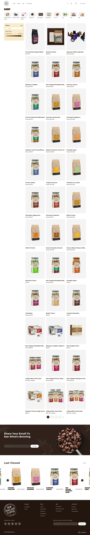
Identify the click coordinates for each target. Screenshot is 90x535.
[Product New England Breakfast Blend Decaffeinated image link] (55, 265)
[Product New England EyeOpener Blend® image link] (76, 363)
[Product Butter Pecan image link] (76, 200)
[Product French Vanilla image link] (35, 167)
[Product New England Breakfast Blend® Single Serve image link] (35, 330)
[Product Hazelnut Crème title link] (76, 84)
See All (84, 462)
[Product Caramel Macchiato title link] (76, 313)
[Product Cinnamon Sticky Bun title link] (55, 117)
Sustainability (27, 506)
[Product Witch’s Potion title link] (35, 248)
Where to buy (74, 509)
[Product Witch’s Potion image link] (35, 232)
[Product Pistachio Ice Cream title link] (76, 182)
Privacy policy (58, 506)
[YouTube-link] (16, 523)
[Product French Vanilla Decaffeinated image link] (35, 102)
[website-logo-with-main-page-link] (6, 3)
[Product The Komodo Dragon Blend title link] (35, 52)
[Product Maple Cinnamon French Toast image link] (55, 134)
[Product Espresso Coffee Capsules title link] (76, 52)
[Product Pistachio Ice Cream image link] (76, 167)
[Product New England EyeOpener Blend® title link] (76, 378)
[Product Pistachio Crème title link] (35, 280)
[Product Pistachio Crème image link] (35, 265)
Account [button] (83, 3)
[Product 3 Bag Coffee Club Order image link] (76, 396)
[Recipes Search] (14, 28)
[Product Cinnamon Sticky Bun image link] (55, 102)
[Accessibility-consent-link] (82, 532)
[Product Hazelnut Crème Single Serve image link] (35, 396)
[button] (7, 480)
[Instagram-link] (10, 523)
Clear (21, 25)
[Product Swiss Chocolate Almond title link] (55, 248)
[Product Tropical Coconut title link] (55, 182)
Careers (26, 509)
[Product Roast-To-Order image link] (55, 36)
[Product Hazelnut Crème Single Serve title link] (35, 411)
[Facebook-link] (6, 523)
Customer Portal (75, 511)
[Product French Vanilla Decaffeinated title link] (35, 117)
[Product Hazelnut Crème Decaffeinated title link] (35, 150)
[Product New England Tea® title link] (76, 346)
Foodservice (42, 515)
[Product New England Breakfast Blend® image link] (55, 69)
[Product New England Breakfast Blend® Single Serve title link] (35, 346)
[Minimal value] (14, 36)
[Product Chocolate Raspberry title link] (76, 117)
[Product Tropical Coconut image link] (55, 167)
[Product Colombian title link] (35, 313)
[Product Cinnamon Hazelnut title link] (55, 215)
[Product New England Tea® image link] (76, 330)
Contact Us (74, 506)
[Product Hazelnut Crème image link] (76, 69)
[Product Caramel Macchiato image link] (76, 298)
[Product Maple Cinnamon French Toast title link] (55, 150)
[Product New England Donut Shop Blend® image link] (55, 363)
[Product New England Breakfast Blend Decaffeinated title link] (55, 280)
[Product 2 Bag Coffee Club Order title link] (35, 378)
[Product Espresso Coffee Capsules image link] (76, 36)
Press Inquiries (59, 511)
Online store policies (60, 508)
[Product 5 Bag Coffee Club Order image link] (55, 396)
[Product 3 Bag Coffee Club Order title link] (76, 411)
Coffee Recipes (43, 513)
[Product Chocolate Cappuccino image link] (35, 200)
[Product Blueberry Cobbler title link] (35, 84)
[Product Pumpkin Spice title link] (76, 150)
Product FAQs (43, 509)
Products (42, 506)
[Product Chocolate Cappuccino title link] (35, 215)
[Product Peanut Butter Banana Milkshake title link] (76, 248)
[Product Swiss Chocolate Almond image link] (55, 232)
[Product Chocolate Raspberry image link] (76, 102)
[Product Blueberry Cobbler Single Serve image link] (55, 330)
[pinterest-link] (13, 523)
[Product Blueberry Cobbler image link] (35, 69)
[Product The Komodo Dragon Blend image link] (35, 36)
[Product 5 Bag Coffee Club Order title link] (55, 411)
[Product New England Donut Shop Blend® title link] (55, 378)
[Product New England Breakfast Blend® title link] (55, 84)
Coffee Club (42, 511)
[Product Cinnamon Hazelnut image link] (55, 200)
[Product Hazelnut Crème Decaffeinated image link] (35, 134)
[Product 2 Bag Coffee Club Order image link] (35, 363)
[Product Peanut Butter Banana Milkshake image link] (76, 232)
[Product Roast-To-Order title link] (55, 52)
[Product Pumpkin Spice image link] (76, 134)
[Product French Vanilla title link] (35, 182)
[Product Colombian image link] (35, 298)
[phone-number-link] (72, 3)
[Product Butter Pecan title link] (76, 215)
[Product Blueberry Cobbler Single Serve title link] (55, 346)
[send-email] (20, 523)
